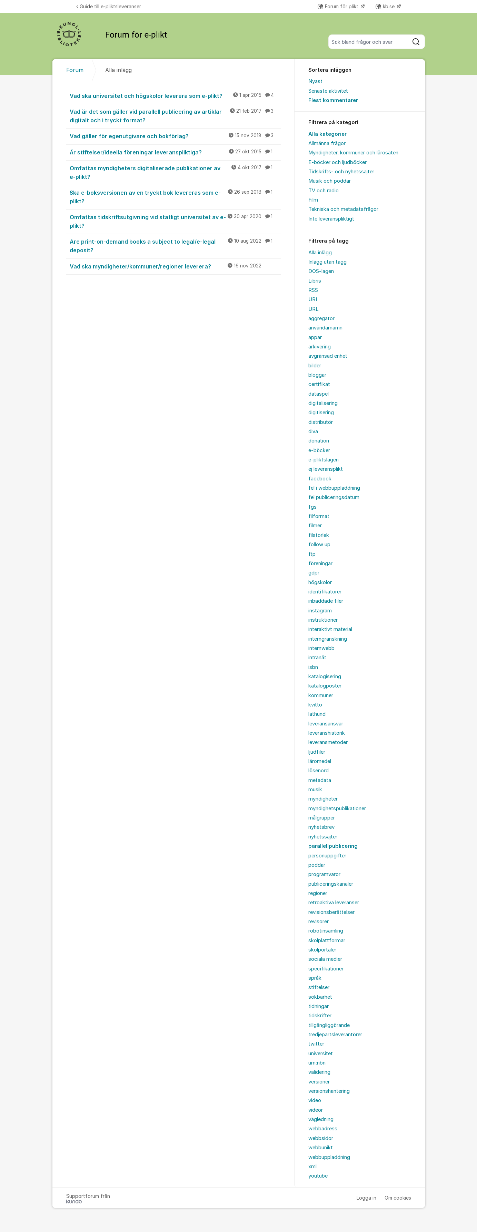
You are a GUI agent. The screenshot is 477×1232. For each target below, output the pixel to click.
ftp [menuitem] (312, 554)
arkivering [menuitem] (319, 347)
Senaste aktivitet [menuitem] (328, 91)
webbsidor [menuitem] (320, 1138)
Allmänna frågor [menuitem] (327, 143)
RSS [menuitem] (313, 290)
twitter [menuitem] (316, 1044)
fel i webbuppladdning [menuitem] (334, 488)
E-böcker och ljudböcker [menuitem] (337, 162)
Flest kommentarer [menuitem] (333, 100)
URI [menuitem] (312, 299)
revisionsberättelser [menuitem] (331, 912)
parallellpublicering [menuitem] (333, 846)
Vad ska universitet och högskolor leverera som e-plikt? (175, 95)
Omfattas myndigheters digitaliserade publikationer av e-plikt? (175, 172)
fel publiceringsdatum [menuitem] (333, 497)
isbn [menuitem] (313, 667)
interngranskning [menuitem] (327, 639)
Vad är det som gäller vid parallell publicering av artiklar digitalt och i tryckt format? (175, 116)
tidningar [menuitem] (318, 1006)
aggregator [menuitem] (321, 318)
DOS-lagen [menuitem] (321, 271)
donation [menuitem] (318, 441)
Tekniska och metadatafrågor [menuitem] (343, 209)
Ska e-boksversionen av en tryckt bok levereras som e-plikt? (175, 197)
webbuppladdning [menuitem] (329, 1157)
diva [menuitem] (313, 431)
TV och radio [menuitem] (323, 190)
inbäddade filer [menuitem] (325, 601)
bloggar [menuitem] (317, 375)
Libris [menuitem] (314, 281)
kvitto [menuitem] (315, 705)
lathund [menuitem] (317, 714)
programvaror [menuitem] (324, 874)
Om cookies (398, 1198)
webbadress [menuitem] (322, 1129)
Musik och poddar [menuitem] (329, 181)
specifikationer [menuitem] (326, 969)
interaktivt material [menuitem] (330, 629)
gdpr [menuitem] (313, 573)
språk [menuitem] (314, 978)
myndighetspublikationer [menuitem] (337, 808)
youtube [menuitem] (318, 1176)
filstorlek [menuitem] (318, 535)
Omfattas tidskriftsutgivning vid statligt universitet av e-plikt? (175, 221)
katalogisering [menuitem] (324, 676)
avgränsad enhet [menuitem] (327, 356)
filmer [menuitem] (315, 525)
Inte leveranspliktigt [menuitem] (331, 219)
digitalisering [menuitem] (323, 403)
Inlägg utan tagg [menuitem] (327, 262)
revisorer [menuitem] (318, 921)
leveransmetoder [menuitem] (328, 742)
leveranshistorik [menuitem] (326, 733)
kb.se (386, 6)
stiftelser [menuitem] (318, 987)
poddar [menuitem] (316, 865)
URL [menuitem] (313, 309)
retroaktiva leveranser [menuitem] (333, 902)
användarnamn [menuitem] (325, 328)
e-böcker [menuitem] (319, 450)
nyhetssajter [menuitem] (322, 837)
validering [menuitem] (319, 1072)
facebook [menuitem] (319, 479)
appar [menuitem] (315, 337)
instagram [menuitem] (320, 611)
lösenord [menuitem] (318, 770)
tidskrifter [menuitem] (319, 1015)
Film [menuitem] (313, 200)
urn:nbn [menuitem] (317, 1063)
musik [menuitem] (315, 789)
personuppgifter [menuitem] (327, 856)
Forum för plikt (339, 6)
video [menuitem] (314, 1100)
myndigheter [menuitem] (323, 799)
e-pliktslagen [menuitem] (323, 460)
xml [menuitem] (312, 1166)
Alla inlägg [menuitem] (320, 253)
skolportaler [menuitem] (322, 950)
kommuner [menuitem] (320, 695)
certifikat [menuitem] (319, 384)
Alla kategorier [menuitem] (327, 134)
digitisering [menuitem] (321, 412)
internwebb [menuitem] (321, 648)
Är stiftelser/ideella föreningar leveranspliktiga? (175, 152)
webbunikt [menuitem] (320, 1147)
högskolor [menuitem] (320, 582)
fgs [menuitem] (312, 507)
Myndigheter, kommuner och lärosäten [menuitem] (353, 153)
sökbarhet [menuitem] (320, 997)
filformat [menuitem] (318, 516)
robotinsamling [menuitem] (325, 931)
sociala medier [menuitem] (325, 959)
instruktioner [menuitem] (323, 620)
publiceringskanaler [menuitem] (330, 884)
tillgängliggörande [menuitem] (329, 1025)
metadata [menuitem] (319, 780)
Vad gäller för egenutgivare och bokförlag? (175, 136)
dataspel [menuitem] (318, 394)
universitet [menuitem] (320, 1053)
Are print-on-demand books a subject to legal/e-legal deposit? (175, 245)
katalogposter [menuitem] (324, 686)
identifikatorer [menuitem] (324, 592)
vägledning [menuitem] (321, 1119)
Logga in (366, 1198)
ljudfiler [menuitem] (316, 752)
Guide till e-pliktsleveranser (108, 6)
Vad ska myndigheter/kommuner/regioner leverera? (175, 266)
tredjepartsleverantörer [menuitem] (335, 1034)
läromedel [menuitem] (319, 761)
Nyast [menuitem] (315, 81)
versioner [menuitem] (319, 1082)
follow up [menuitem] (319, 544)
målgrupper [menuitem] (321, 818)
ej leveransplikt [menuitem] (325, 469)
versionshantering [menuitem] (329, 1091)
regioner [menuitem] (317, 893)
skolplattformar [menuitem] (326, 940)
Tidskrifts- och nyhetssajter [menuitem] (341, 172)
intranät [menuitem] (317, 657)
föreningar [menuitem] (320, 563)
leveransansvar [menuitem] (325, 724)
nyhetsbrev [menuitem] (321, 827)
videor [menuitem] (315, 1110)
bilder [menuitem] (314, 366)
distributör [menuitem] (320, 422)
